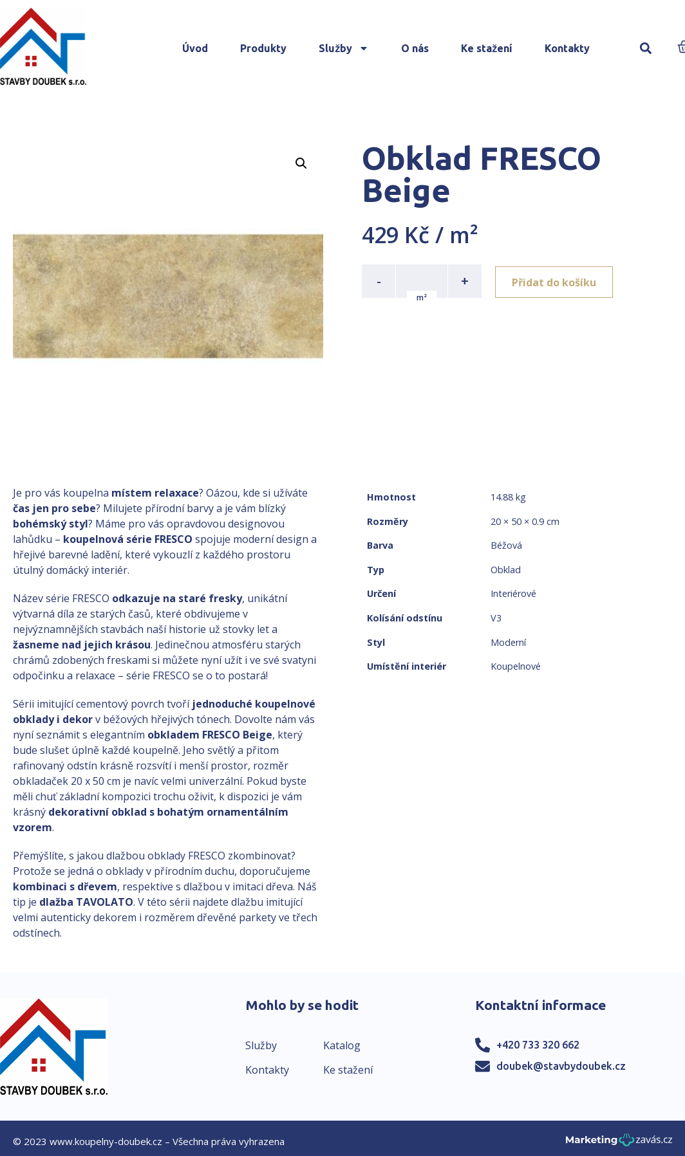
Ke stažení (486, 48)
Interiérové (513, 593)
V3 (496, 618)
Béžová (506, 545)
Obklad (506, 570)
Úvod (195, 48)
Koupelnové (516, 666)
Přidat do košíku (556, 281)
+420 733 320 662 (537, 1044)
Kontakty (567, 48)
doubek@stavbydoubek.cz (561, 1066)
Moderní (508, 642)
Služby (344, 48)
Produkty (263, 48)
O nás (415, 48)
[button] (645, 48)
